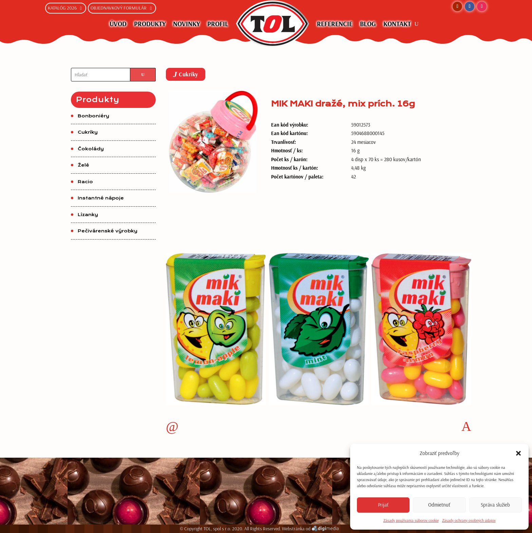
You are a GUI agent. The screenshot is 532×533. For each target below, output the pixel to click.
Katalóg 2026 (62, 8)
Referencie (335, 23)
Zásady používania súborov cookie (411, 520)
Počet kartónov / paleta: (297, 176)
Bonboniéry (93, 116)
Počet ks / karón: (289, 159)
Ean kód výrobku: (289, 124)
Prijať (383, 504)
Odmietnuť (439, 504)
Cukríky (88, 132)
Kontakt (397, 23)
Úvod (118, 23)
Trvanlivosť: (283, 142)
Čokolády (91, 149)
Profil (217, 23)
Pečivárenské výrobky (107, 231)
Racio (85, 182)
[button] (518, 453)
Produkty (150, 23)
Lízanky (88, 214)
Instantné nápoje (101, 198)
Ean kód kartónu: (289, 133)
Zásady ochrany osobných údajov (469, 520)
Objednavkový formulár (119, 8)
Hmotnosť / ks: (287, 150)
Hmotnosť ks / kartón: (294, 168)
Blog (368, 23)
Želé (83, 165)
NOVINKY (186, 23)
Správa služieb (495, 504)
